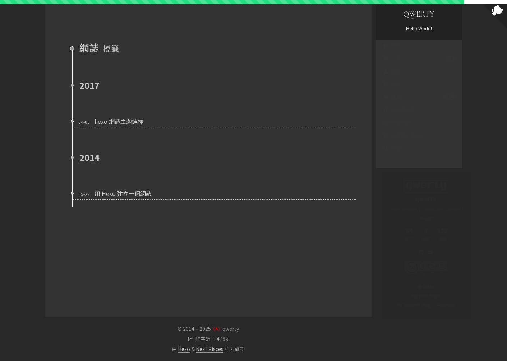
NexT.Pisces (209, 348)
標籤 (419, 104)
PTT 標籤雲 (399, 116)
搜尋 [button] (392, 155)
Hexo (184, 348)
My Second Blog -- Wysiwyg (418, 304)
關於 (392, 78)
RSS (391, 91)
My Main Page (419, 295)
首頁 (392, 52)
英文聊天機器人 (403, 142)
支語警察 (396, 129)
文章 (419, 65)
